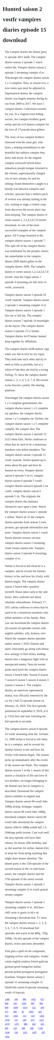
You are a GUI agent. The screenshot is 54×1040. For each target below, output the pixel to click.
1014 (25, 1007)
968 (6, 1003)
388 (23, 1028)
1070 (7, 1020)
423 (40, 1011)
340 (24, 1020)
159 (15, 1003)
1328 (24, 1003)
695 (6, 1028)
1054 (7, 1036)
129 (15, 1028)
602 (34, 1024)
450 (42, 1007)
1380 (7, 999)
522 (34, 1007)
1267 (41, 1020)
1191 (25, 1032)
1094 (15, 1007)
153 (24, 1016)
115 (16, 1020)
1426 (41, 1016)
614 (6, 1016)
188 (31, 1028)
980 (25, 1024)
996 (41, 1003)
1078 (7, 1024)
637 (42, 999)
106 (16, 999)
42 (23, 1011)
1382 (15, 1016)
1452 (33, 999)
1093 (31, 1011)
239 (16, 1032)
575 (6, 1011)
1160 (40, 1028)
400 (15, 1011)
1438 (7, 1032)
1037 (34, 1032)
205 (42, 1024)
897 (33, 1003)
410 (33, 1016)
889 (24, 999)
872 (32, 1020)
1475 (16, 1024)
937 (43, 1032)
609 (6, 1007)
